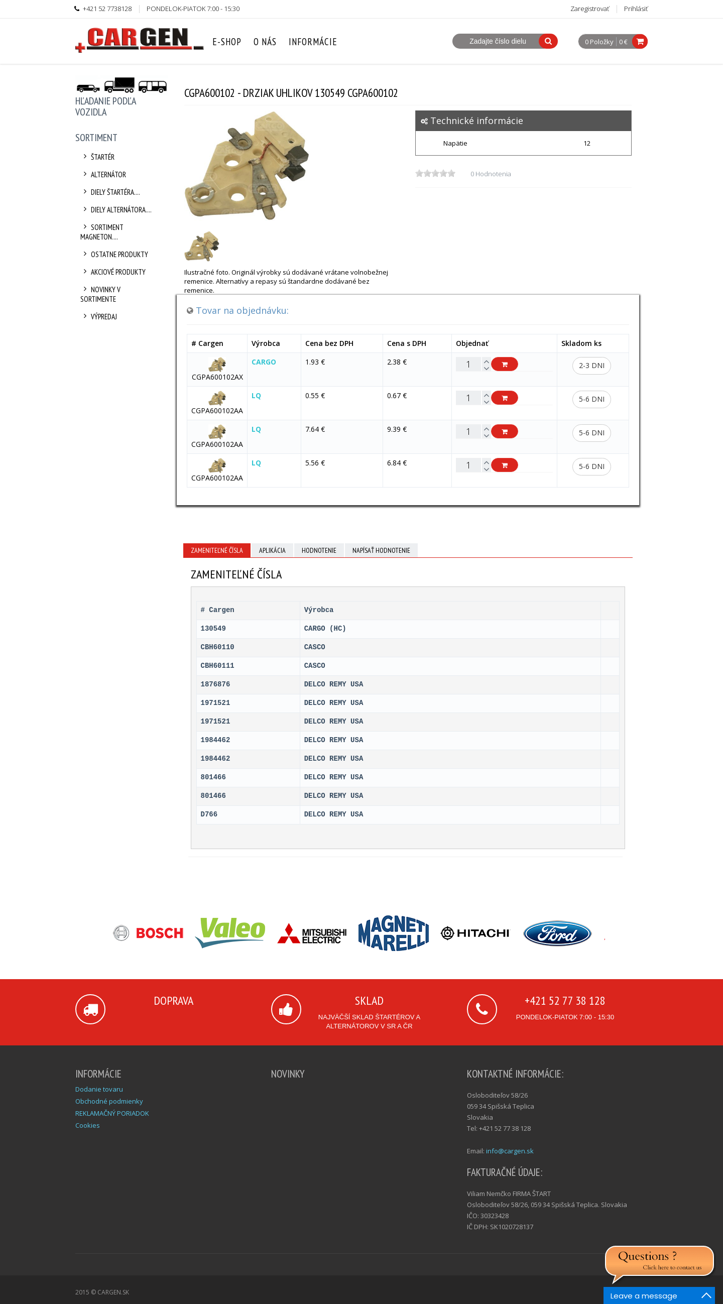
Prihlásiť (636, 8)
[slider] (435, 173)
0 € (623, 41)
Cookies (87, 1125)
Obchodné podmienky (109, 1101)
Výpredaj (98, 316)
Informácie (313, 42)
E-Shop (227, 42)
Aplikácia (272, 550)
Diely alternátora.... (116, 209)
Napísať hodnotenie (381, 550)
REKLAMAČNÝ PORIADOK (112, 1113)
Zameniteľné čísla (217, 550)
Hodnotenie (319, 550)
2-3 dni (592, 365)
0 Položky (599, 42)
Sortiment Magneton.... (102, 232)
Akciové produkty (113, 272)
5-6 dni (592, 399)
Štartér (97, 157)
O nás (265, 42)
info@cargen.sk (510, 1150)
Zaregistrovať (589, 8)
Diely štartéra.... (110, 192)
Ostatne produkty (114, 254)
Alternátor (103, 174)
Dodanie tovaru (99, 1089)
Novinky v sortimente (100, 294)
